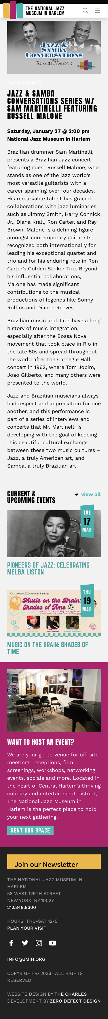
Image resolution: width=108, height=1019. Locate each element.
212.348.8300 (21, 907)
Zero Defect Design (75, 1001)
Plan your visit (26, 928)
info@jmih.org (26, 959)
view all (91, 494)
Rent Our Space (30, 830)
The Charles (70, 994)
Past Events (24, 83)
